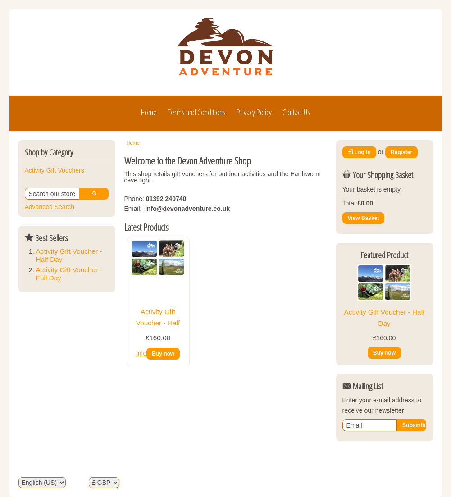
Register (401, 152)
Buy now (163, 354)
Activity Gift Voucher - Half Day (158, 322)
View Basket (363, 218)
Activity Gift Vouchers (54, 170)
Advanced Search (50, 206)
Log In (359, 152)
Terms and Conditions (197, 112)
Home (149, 112)
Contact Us (296, 112)
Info (141, 353)
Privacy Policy (254, 112)
